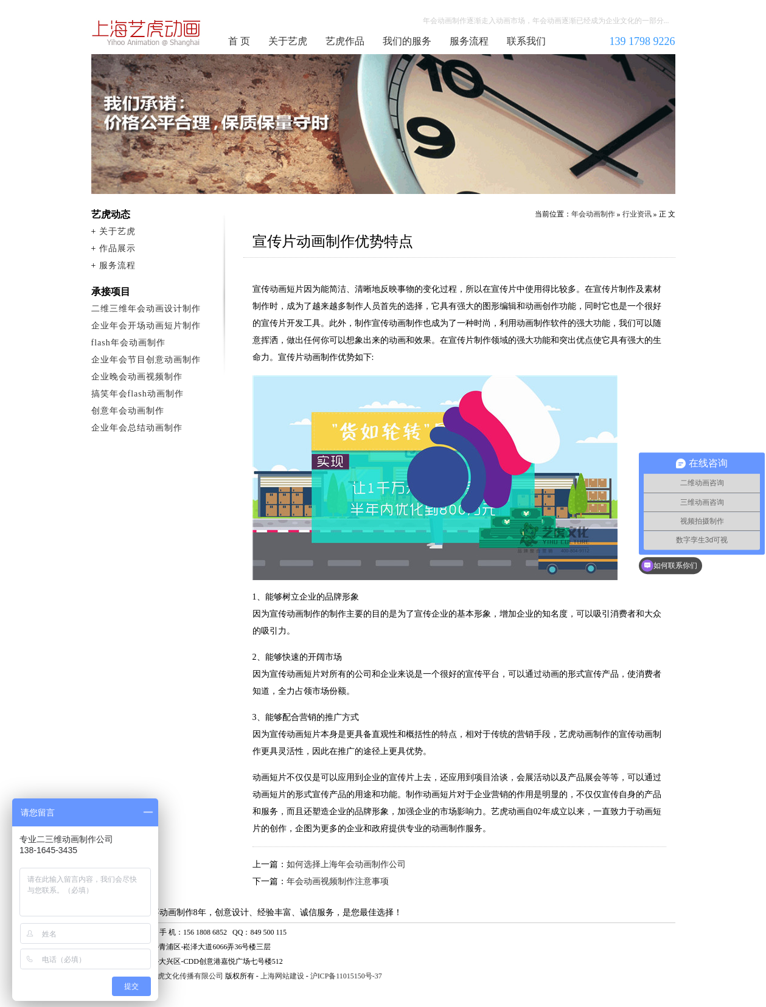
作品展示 (117, 248)
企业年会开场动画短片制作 (146, 325)
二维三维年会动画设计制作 (146, 308)
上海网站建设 (282, 976)
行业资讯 (637, 214)
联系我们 (526, 41)
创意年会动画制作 (127, 410)
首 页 (239, 41)
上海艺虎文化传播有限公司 (179, 976)
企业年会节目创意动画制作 (146, 359)
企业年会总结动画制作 (137, 427)
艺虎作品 (345, 41)
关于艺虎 (287, 41)
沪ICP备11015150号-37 (346, 976)
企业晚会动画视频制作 (137, 376)
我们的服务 (407, 41)
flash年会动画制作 (128, 342)
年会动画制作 (146, 32)
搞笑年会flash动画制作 (137, 393)
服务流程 (469, 41)
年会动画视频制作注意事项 (338, 881)
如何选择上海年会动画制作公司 (346, 864)
